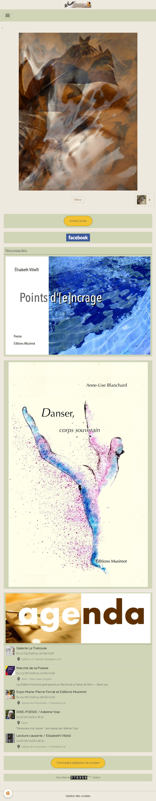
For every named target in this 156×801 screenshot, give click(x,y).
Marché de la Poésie (32, 668)
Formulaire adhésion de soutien (78, 763)
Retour (78, 199)
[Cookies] (8, 793)
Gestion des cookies (78, 795)
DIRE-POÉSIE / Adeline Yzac (38, 712)
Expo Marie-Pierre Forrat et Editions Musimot (51, 692)
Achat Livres (78, 221)
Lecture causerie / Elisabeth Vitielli (43, 735)
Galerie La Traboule (31, 648)
